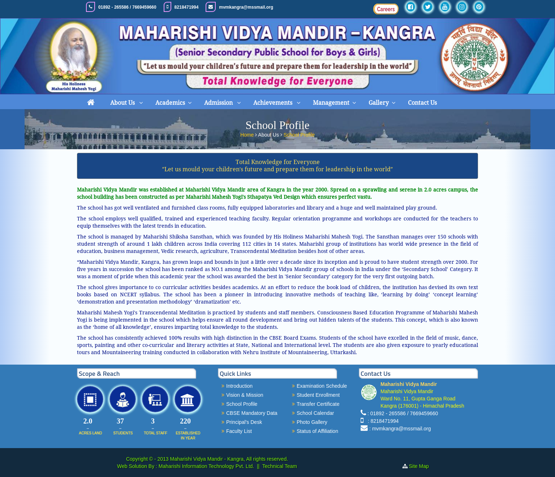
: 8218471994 (382, 421)
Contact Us (422, 102)
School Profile (299, 134)
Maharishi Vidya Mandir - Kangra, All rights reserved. (229, 459)
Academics (170, 102)
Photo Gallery (312, 422)
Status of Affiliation (317, 431)
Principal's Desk (244, 422)
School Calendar (315, 413)
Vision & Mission (244, 395)
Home (247, 134)
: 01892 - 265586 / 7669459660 (402, 413)
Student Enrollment (318, 395)
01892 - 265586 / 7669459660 (127, 7)
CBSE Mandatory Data (252, 413)
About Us (123, 102)
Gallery (379, 102)
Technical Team (279, 466)
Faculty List (239, 431)
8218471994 (187, 7)
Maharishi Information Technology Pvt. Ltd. (205, 466)
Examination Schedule (322, 386)
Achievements (273, 102)
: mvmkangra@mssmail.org (400, 428)
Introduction (239, 386)
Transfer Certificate (318, 404)
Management (331, 102)
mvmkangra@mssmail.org (246, 7)
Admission (219, 102)
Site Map (422, 466)
